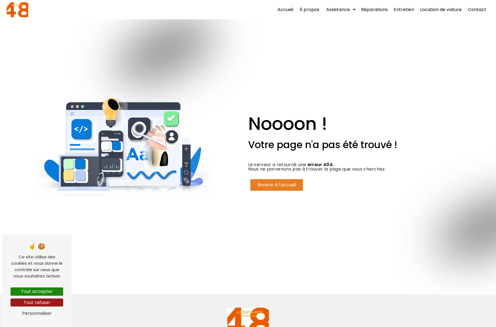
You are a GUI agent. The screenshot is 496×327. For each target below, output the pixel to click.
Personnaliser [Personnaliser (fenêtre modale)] (37, 313)
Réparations (374, 9)
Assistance (338, 9)
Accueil (285, 9)
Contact (477, 9)
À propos (309, 9)
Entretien (404, 9)
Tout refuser (37, 302)
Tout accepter (37, 291)
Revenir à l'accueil (276, 185)
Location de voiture (441, 9)
